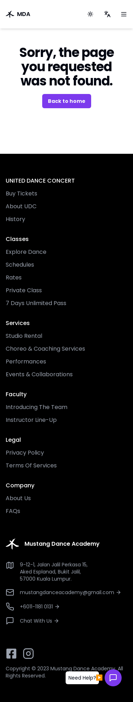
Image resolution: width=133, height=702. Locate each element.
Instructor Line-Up (31, 420)
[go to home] (40, 14)
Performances (26, 361)
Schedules (20, 265)
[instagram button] (28, 653)
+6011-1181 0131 (40, 606)
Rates (14, 277)
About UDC (21, 206)
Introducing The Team (36, 407)
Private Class (24, 290)
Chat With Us (39, 620)
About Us (18, 498)
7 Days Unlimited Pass (36, 303)
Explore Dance (26, 252)
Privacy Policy (25, 453)
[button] (82, 677)
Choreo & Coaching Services (45, 349)
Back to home (66, 101)
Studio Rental (24, 336)
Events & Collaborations (39, 374)
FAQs (13, 511)
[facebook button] (11, 653)
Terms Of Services (31, 465)
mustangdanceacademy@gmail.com (70, 592)
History (15, 219)
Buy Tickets (21, 193)
